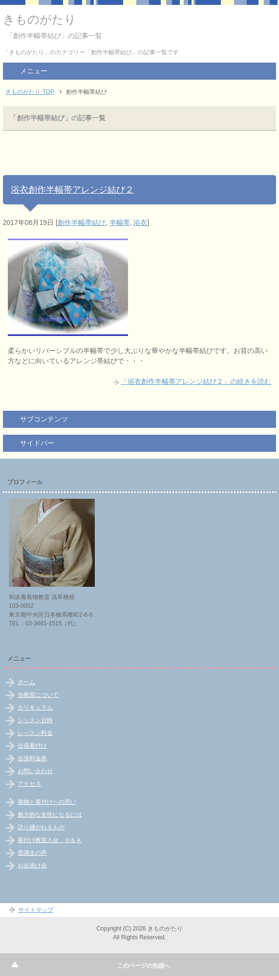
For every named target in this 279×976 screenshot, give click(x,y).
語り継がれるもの (41, 827)
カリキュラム (35, 707)
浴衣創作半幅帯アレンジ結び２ (72, 190)
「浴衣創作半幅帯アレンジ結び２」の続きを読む (196, 381)
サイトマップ (35, 910)
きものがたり (39, 19)
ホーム (26, 682)
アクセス (29, 783)
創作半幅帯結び (82, 222)
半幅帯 (119, 222)
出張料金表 (32, 758)
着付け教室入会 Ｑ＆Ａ (50, 840)
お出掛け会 (32, 865)
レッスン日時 (35, 720)
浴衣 (140, 222)
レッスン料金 (35, 733)
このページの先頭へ (143, 965)
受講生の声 (32, 852)
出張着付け (32, 745)
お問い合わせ (35, 771)
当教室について (38, 694)
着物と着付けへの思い (47, 802)
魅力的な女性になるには (50, 814)
